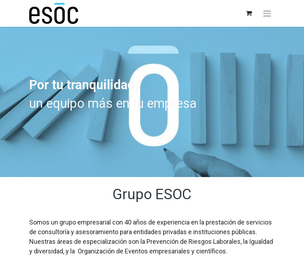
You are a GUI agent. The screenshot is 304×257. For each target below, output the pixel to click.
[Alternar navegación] (267, 13)
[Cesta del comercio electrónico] (248, 13)
